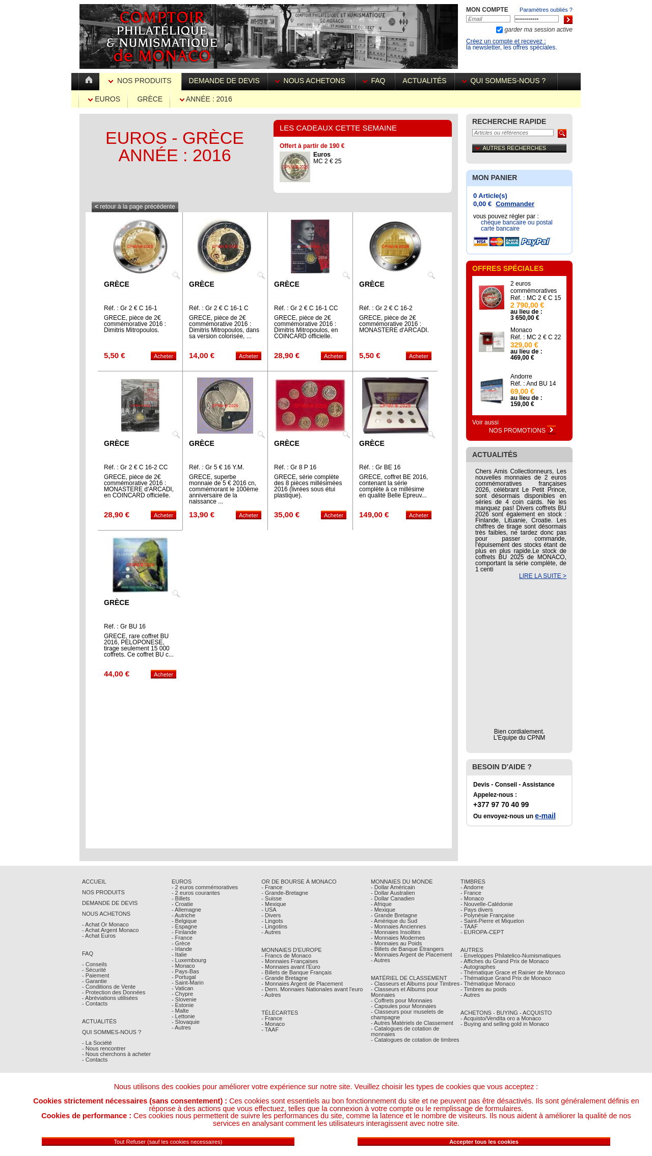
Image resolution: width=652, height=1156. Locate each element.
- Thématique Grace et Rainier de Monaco (512, 972)
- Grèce (181, 943)
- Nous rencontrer (104, 1048)
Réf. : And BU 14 (533, 383)
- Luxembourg (189, 960)
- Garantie (94, 981)
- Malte (180, 1011)
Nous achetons (311, 81)
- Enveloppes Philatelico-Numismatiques (510, 955)
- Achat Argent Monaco (110, 930)
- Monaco (183, 966)
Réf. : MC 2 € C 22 (535, 337)
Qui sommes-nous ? (506, 81)
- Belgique (184, 921)
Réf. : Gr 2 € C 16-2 (386, 308)
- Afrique (381, 904)
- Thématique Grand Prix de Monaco (505, 978)
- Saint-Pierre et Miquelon (492, 921)
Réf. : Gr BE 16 (379, 467)
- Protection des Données (113, 992)
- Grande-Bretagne (284, 893)
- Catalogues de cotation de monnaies (405, 1031)
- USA (268, 910)
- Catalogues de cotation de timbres (415, 1040)
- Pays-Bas (185, 971)
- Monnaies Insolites (396, 932)
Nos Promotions (522, 430)
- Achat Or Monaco (105, 924)
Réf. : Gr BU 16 (125, 626)
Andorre (521, 376)
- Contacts (94, 1003)
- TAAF (270, 1029)
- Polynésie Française (487, 915)
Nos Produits (140, 81)
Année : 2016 (206, 99)
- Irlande (182, 949)
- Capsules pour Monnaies (403, 1006)
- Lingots (272, 921)
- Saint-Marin (188, 982)
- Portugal (184, 977)
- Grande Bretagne (284, 978)
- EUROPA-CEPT (482, 932)
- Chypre (182, 994)
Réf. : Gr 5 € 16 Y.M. (216, 467)
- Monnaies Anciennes (398, 926)
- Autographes (478, 967)
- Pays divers (476, 910)
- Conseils (94, 964)
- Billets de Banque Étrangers (407, 949)
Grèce (149, 99)
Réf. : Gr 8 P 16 (295, 467)
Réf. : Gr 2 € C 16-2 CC (136, 467)
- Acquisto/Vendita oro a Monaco (500, 1018)
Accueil (94, 881)
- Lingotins (274, 926)
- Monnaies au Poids (396, 943)
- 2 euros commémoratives (205, 887)
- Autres (181, 1027)
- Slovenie (184, 999)
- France (182, 938)
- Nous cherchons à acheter (116, 1054)
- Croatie (182, 904)
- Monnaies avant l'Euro (290, 967)
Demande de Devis (110, 903)
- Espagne (184, 926)
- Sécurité (94, 970)
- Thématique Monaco (487, 984)
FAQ (375, 81)
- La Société (97, 1043)
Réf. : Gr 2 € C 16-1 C (219, 308)
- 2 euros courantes (196, 893)
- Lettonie (183, 1016)
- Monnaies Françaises (289, 961)
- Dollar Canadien (393, 898)
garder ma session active (538, 29)
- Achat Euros (99, 936)
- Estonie (183, 1005)
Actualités (424, 81)
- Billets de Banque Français (296, 972)
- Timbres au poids (483, 989)
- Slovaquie (186, 1022)
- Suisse (271, 898)
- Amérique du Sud (394, 921)
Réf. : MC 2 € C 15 (535, 297)
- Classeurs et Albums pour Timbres (415, 984)
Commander (515, 204)
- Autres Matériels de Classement (412, 1023)
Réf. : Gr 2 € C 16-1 (130, 308)
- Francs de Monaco (286, 955)
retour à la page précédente (135, 206)
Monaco (521, 330)
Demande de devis (224, 81)
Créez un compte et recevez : (506, 41)
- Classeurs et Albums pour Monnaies (404, 992)
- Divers (271, 915)
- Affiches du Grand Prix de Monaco (504, 961)
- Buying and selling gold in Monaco (504, 1024)
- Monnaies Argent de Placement (302, 984)
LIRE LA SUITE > (542, 576)
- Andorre (471, 887)
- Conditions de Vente (108, 987)
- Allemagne (186, 910)
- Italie (179, 954)
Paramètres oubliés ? (546, 10)
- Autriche (183, 915)
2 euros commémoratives (533, 287)
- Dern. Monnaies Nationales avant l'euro (312, 989)
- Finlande (184, 932)
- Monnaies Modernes (398, 938)
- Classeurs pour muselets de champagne (407, 1014)
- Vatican (183, 988)
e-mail (545, 816)
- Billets (181, 898)
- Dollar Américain (393, 887)
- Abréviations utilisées (110, 998)
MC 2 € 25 (327, 158)
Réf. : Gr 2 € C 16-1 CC (306, 308)
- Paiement (95, 975)
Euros (104, 99)
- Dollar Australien (393, 893)
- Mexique (273, 904)
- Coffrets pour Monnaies (401, 1000)
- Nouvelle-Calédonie (486, 904)
